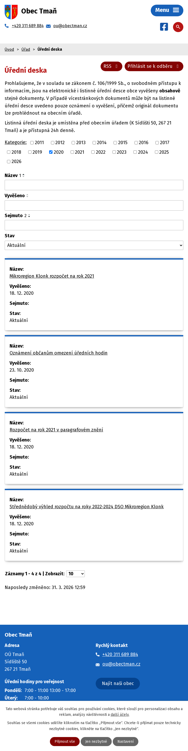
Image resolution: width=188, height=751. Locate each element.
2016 (143, 142)
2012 (60, 142)
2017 (164, 142)
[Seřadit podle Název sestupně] (24, 176)
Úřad (25, 49)
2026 (16, 161)
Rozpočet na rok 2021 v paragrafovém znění (56, 430)
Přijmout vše (65, 741)
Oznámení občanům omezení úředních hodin (59, 353)
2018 (16, 152)
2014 (102, 142)
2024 (143, 152)
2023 (121, 152)
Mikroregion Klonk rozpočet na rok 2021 (52, 276)
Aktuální (19, 320)
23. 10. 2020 (22, 370)
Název (13, 175)
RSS (111, 66)
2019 (37, 152)
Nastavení (125, 741)
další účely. (120, 714)
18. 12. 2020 (22, 293)
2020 (59, 152)
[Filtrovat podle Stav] (94, 245)
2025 (164, 152)
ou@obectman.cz (121, 664)
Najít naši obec (118, 683)
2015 (122, 142)
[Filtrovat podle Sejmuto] (94, 225)
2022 (101, 152)
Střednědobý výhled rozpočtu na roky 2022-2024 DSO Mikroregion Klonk (87, 507)
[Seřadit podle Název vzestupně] (24, 174)
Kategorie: (16, 142)
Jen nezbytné (96, 741)
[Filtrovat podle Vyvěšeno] (94, 205)
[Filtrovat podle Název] (94, 185)
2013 (81, 142)
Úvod (9, 49)
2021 (79, 152)
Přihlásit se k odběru (154, 66)
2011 (39, 142)
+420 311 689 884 (120, 654)
